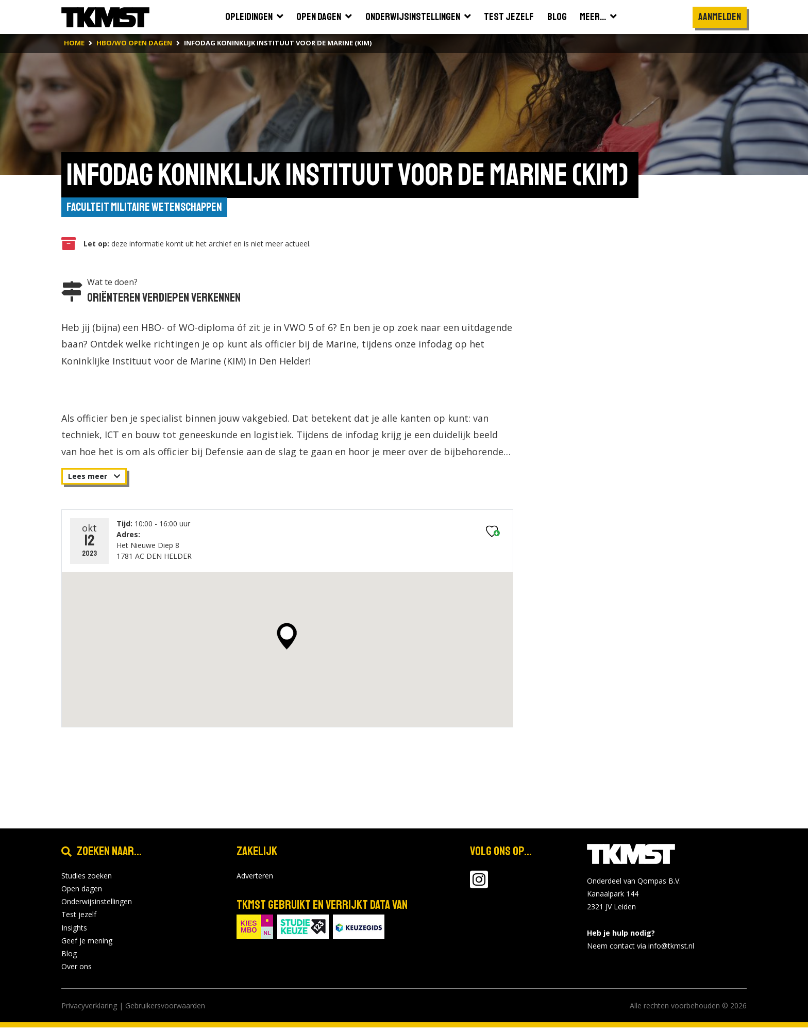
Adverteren (255, 878)
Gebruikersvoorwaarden (165, 1008)
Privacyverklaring (89, 1008)
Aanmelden (719, 16)
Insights (74, 930)
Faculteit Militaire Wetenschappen (148, 208)
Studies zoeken (86, 878)
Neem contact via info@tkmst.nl (640, 948)
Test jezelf (78, 917)
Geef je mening (86, 943)
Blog (69, 956)
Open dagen (81, 891)
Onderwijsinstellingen (96, 904)
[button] (287, 638)
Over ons (76, 969)
